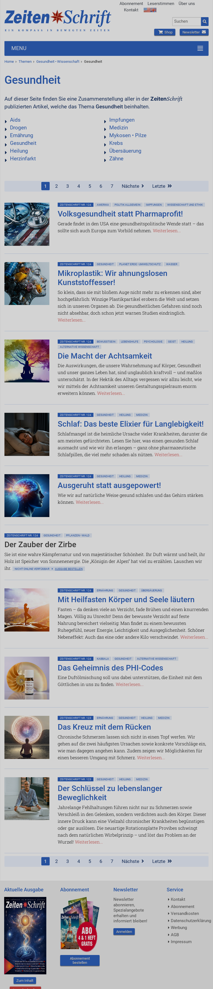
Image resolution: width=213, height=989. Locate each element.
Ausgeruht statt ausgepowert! (109, 485)
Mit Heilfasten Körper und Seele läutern (126, 599)
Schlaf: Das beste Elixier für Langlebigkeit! (131, 424)
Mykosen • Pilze (127, 135)
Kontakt (131, 9)
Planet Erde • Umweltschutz (140, 264)
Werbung (179, 927)
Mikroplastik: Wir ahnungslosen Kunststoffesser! (113, 278)
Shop (165, 32)
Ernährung (21, 135)
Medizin (118, 127)
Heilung (19, 151)
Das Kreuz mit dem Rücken (104, 727)
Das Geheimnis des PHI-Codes (110, 667)
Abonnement (131, 3)
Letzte (162, 186)
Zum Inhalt (24, 980)
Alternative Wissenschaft (79, 346)
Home (9, 61)
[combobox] (186, 21)
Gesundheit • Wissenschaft (57, 61)
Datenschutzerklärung (191, 920)
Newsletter (194, 32)
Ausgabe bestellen (69, 568)
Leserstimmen (161, 3)
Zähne (116, 158)
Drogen (18, 127)
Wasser (171, 264)
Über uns (187, 3)
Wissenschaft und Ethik (185, 204)
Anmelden (124, 932)
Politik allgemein (127, 204)
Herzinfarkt (23, 158)
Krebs (116, 143)
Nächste (133, 186)
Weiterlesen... (167, 230)
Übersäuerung (125, 151)
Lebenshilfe (129, 341)
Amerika (103, 204)
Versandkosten (185, 913)
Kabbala (103, 658)
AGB (175, 934)
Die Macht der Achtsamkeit (105, 356)
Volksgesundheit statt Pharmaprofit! (120, 213)
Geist (172, 341)
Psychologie (153, 341)
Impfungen (122, 120)
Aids (15, 120)
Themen (25, 61)
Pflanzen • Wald (78, 535)
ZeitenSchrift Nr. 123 (75, 717)
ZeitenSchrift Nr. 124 (75, 204)
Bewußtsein (106, 341)
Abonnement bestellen (80, 960)
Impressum (181, 941)
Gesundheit (93, 61)
